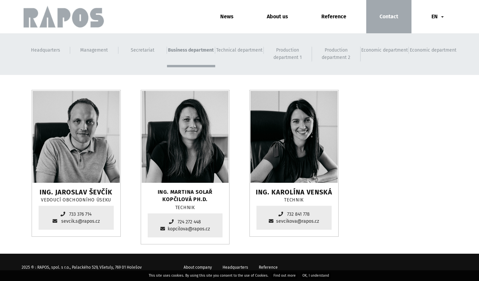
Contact (389, 16)
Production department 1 (287, 53)
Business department (191, 50)
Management (94, 50)
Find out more (284, 275)
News (227, 16)
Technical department (239, 50)
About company (198, 267)
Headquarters (45, 50)
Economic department (384, 50)
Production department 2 (336, 53)
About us (277, 16)
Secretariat (142, 50)
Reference (333, 16)
